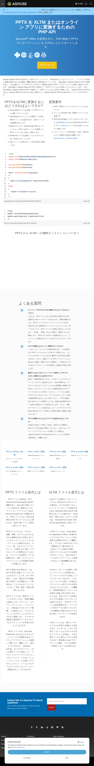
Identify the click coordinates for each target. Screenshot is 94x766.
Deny (67, 758)
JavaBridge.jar (61, 122)
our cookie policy (19, 747)
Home (3, 736)
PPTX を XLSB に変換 (79, 452)
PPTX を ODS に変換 (36, 452)
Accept (47, 752)
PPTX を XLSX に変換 (36, 467)
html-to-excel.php (11, 223)
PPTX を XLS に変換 (58, 452)
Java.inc (64, 125)
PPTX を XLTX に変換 (57, 467)
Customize (27, 758)
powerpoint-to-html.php (13, 201)
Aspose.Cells (59, 138)
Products (30, 736)
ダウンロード (47, 65)
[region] (47, 175)
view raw (86, 201)
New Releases (58, 736)
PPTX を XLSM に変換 (14, 467)
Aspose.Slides (71, 138)
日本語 (79, 4)
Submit (51, 707)
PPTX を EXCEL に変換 (14, 453)
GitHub (38, 201)
